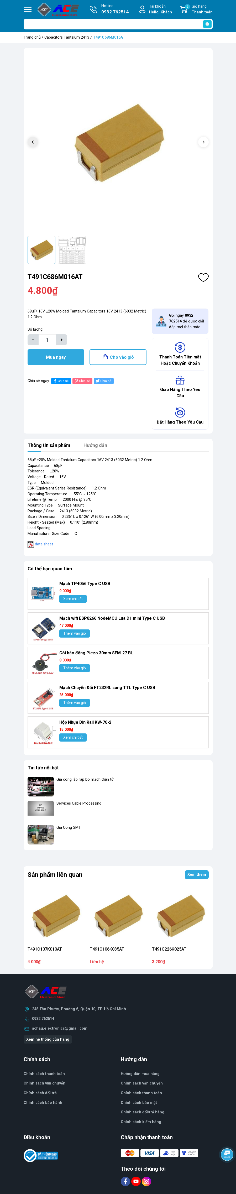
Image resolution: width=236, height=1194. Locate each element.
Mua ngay (56, 357)
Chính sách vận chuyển (142, 1083)
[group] (118, 142)
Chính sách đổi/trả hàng (142, 1112)
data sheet (44, 544)
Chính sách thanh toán (141, 1093)
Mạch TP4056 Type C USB (84, 583)
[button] (203, 142)
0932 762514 (43, 1018)
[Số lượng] (47, 339)
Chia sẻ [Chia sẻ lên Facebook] (61, 381)
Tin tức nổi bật (43, 767)
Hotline (115, 9)
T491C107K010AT (45, 949)
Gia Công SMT (68, 827)
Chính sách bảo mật (139, 1103)
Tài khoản (160, 9)
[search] (207, 24)
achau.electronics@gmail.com (59, 1028)
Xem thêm (196, 874)
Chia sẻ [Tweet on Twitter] (103, 381)
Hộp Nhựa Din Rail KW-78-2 (85, 722)
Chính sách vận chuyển (45, 1083)
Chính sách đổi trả (40, 1093)
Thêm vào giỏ (74, 633)
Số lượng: (35, 329)
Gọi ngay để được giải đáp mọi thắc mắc (186, 321)
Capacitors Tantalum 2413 (66, 37)
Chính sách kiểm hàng (141, 1122)
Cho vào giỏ (122, 357)
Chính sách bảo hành (43, 1103)
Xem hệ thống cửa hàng (47, 1039)
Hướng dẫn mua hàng (140, 1074)
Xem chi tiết (73, 599)
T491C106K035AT (107, 949)
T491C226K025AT (169, 949)
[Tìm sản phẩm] (118, 24)
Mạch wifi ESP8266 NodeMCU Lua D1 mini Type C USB (112, 618)
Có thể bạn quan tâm (50, 568)
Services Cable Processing (78, 803)
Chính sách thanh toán (44, 1074)
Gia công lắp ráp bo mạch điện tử (85, 779)
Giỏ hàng (199, 9)
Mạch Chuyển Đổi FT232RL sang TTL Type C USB (107, 687)
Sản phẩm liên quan (55, 874)
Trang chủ (32, 37)
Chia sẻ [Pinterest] (82, 381)
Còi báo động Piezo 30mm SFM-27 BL (96, 652)
